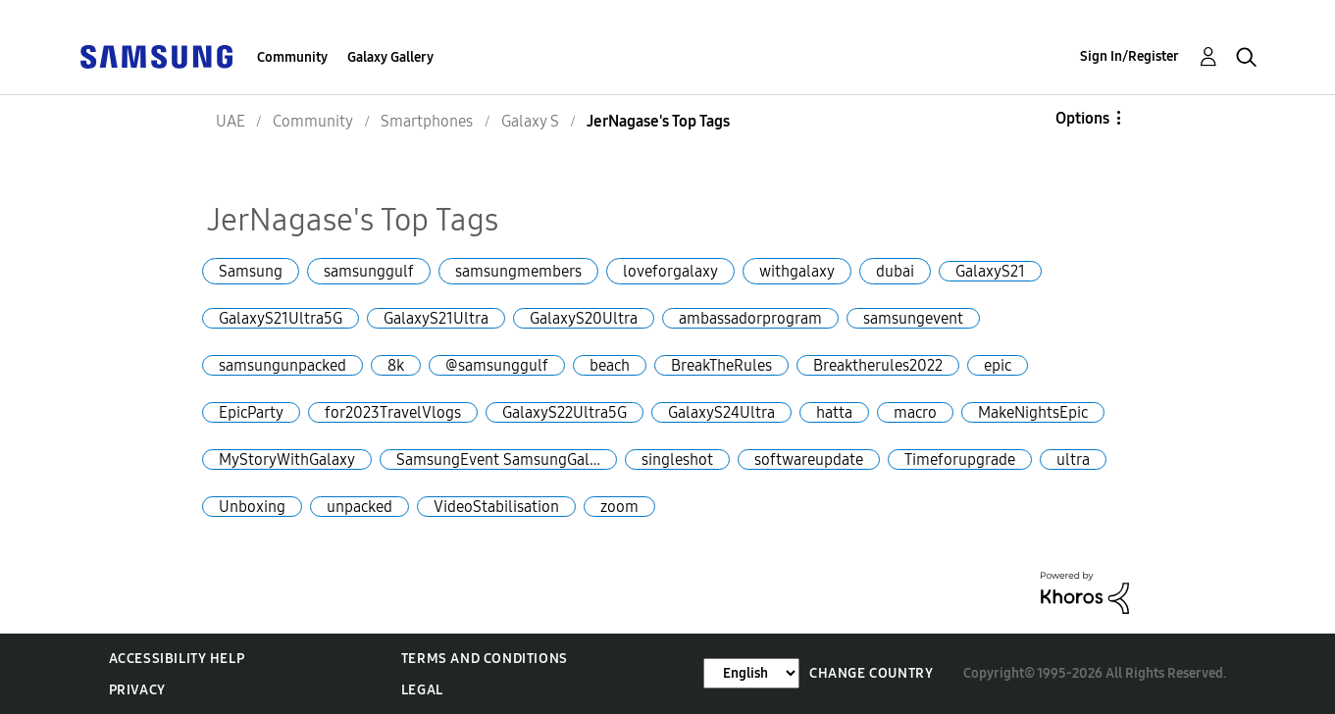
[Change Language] (751, 673)
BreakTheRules (721, 365)
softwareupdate (808, 459)
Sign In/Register (1129, 56)
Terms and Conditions (484, 658)
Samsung (250, 271)
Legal (422, 690)
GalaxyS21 (990, 271)
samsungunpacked (282, 365)
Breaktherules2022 (878, 365)
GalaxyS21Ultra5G (280, 318)
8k (395, 365)
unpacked (359, 506)
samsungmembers (518, 271)
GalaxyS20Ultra (584, 318)
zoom (619, 506)
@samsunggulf (496, 365)
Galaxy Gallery (390, 57)
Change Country (871, 673)
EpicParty (251, 412)
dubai (895, 271)
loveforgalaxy (670, 271)
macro (915, 412)
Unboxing (252, 506)
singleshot (677, 459)
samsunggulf (369, 271)
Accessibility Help (177, 658)
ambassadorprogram (750, 318)
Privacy (137, 690)
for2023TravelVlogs (393, 412)
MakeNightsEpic (1033, 412)
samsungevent (913, 318)
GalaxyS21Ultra (436, 318)
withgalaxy (797, 271)
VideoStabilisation (496, 506)
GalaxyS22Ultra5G (564, 412)
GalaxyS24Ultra (721, 412)
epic (997, 365)
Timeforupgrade (959, 459)
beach (610, 365)
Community (292, 57)
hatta (834, 412)
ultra (1073, 459)
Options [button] (1082, 118)
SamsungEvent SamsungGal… (498, 459)
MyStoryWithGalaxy (287, 459)
